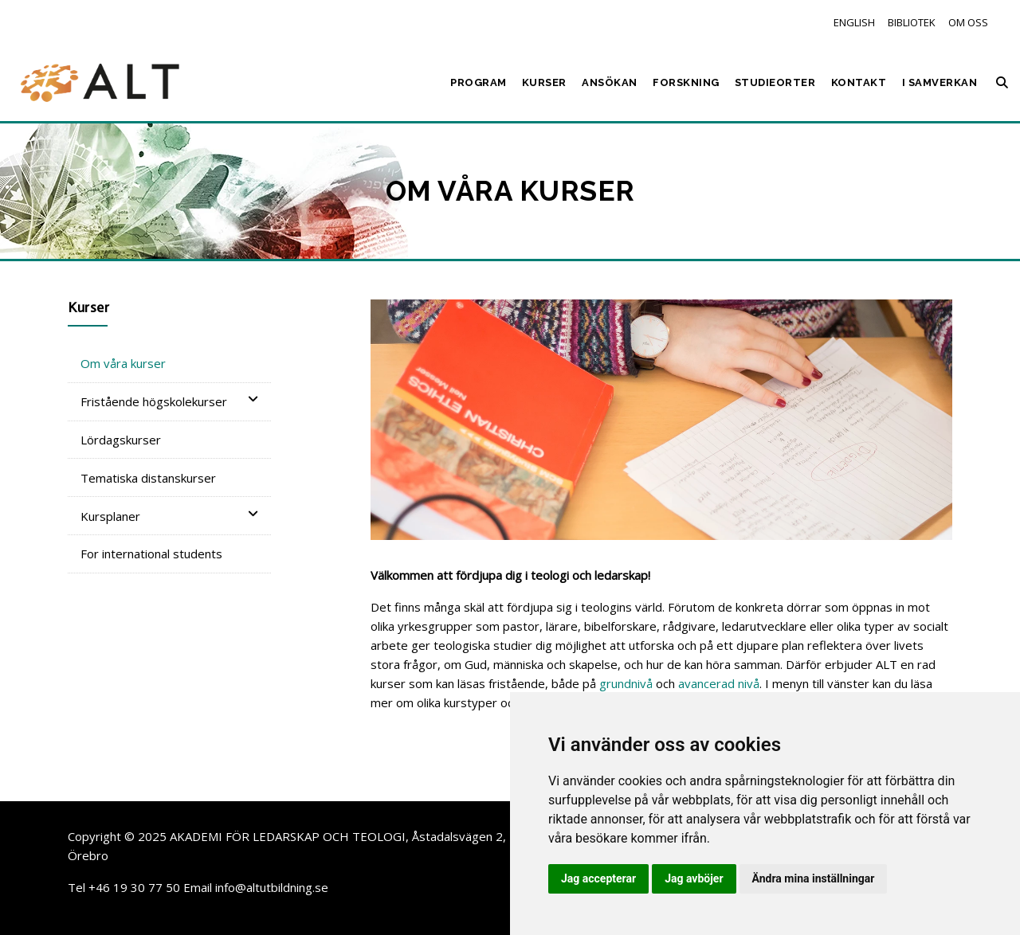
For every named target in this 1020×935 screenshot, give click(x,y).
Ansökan (610, 82)
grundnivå (626, 683)
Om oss (968, 22)
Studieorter (775, 82)
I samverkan (940, 82)
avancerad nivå (718, 683)
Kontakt (859, 82)
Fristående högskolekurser (169, 401)
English (854, 22)
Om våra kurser (123, 363)
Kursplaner (169, 515)
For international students (151, 553)
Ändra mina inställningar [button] (813, 878)
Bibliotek (912, 22)
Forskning (686, 82)
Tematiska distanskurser (148, 478)
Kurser (544, 82)
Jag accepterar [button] (598, 878)
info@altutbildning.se (271, 887)
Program (478, 82)
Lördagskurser (120, 440)
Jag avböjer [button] (694, 878)
